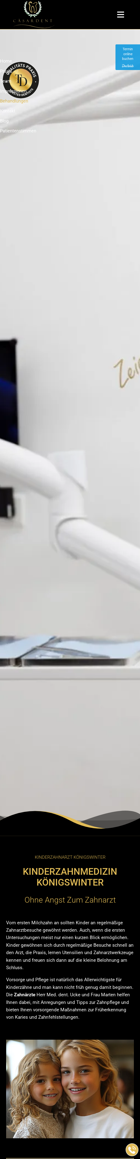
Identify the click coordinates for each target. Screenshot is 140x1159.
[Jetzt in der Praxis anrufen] (132, 1149)
